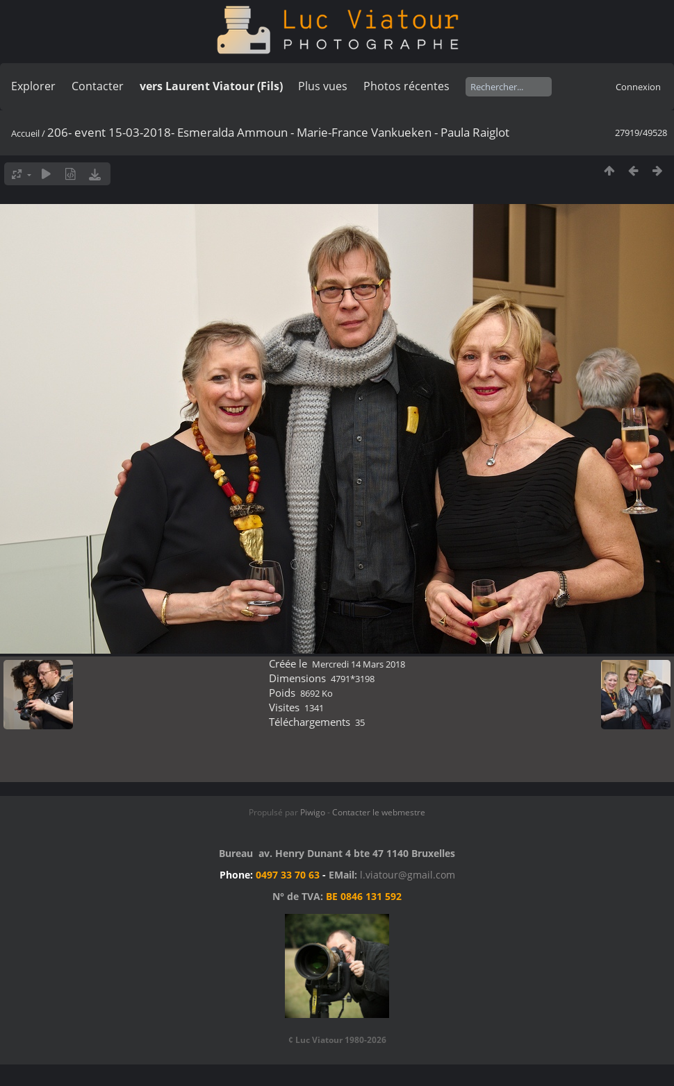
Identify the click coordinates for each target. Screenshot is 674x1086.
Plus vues (322, 86)
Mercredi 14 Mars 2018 (358, 664)
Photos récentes (406, 86)
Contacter (98, 86)
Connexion (638, 86)
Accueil (25, 133)
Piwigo (312, 812)
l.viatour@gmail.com (407, 874)
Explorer (33, 86)
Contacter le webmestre (378, 812)
